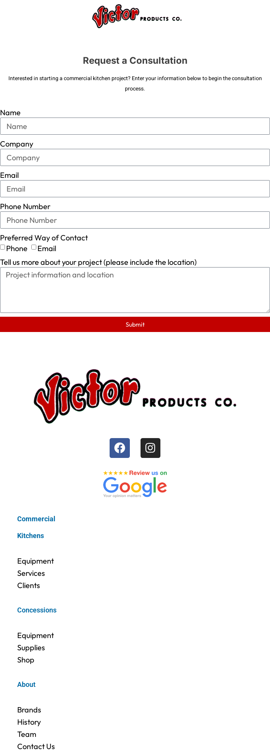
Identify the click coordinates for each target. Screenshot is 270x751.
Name (10, 112)
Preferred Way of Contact (44, 237)
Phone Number (25, 206)
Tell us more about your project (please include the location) (98, 262)
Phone (16, 248)
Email (9, 175)
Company (16, 143)
